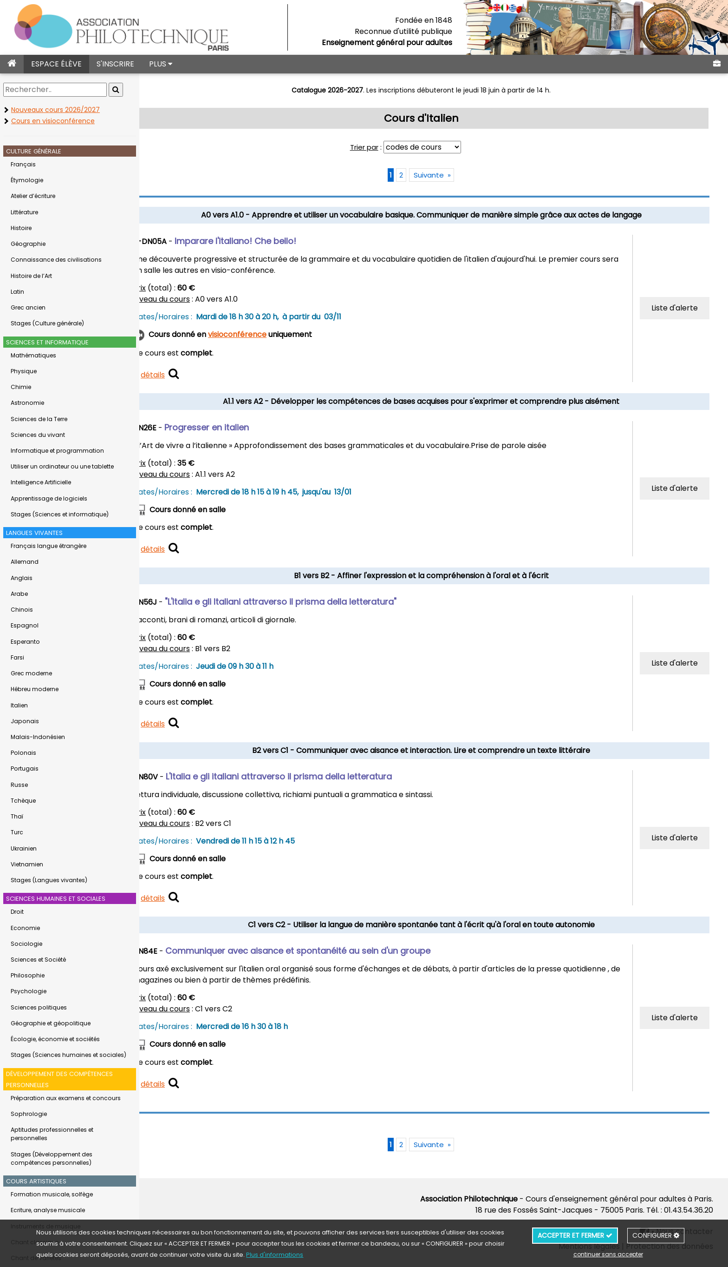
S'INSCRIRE (115, 64)
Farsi (17, 657)
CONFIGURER (655, 1235)
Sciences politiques (39, 1007)
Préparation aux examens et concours (66, 1098)
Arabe (19, 594)
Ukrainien (24, 848)
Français (23, 164)
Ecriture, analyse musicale (48, 1210)
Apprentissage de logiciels (49, 498)
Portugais (25, 768)
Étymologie (27, 180)
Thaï (17, 816)
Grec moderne (31, 673)
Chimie (21, 387)
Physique (24, 371)
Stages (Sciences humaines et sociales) (68, 1055)
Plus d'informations (274, 1254)
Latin (17, 292)
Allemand (25, 562)
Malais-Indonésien (38, 737)
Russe (19, 785)
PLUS (160, 64)
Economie (25, 928)
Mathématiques (33, 355)
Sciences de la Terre (39, 419)
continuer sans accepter (608, 1254)
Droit (17, 912)
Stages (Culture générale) (47, 323)
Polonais (23, 753)
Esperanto (25, 642)
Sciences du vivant (38, 435)
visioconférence (270, 334)
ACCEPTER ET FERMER (575, 1235)
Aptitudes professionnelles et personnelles (52, 1134)
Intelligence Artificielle (41, 482)
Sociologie (26, 944)
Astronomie (27, 403)
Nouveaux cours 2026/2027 (55, 109)
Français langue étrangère (48, 546)
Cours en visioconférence (53, 120)
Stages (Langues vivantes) (49, 880)
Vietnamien (27, 864)
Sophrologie (29, 1114)
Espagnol (25, 625)
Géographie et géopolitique (51, 1023)
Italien (19, 705)
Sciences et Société (38, 959)
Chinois (22, 610)
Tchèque (23, 801)
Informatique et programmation (57, 451)
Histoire (21, 228)
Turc (17, 832)
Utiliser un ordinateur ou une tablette (62, 466)
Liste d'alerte (676, 308)
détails (186, 375)
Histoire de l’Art (31, 276)
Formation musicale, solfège (52, 1194)
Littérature (24, 212)
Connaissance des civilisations (56, 260)
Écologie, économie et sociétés (55, 1039)
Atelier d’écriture (33, 196)
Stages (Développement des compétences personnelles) (51, 1158)
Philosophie (28, 975)
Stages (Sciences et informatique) (60, 514)
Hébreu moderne (34, 689)
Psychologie (28, 991)
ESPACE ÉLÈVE (56, 64)
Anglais (21, 578)
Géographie (28, 244)
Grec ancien (28, 307)
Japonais (25, 721)
